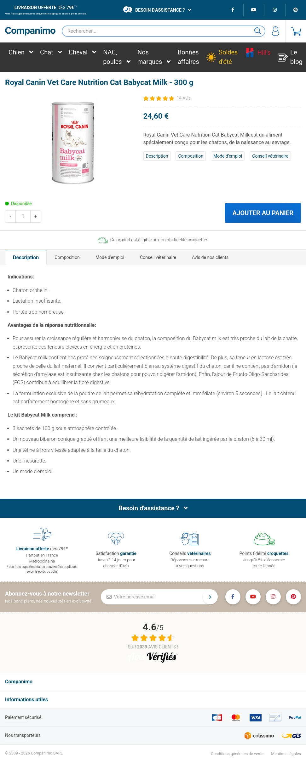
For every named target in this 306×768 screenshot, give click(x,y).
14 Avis (184, 98)
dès (44, 7)
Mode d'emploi (227, 156)
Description (157, 156)
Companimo (18, 682)
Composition (190, 156)
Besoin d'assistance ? (154, 9)
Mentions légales (286, 753)
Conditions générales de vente (237, 753)
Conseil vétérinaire (270, 156)
